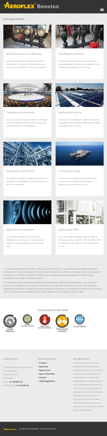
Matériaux (43, 366)
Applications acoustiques (20, 229)
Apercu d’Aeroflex (47, 374)
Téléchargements (47, 381)
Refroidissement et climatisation (24, 53)
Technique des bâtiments (20, 112)
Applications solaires (70, 112)
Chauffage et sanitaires (71, 53)
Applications (44, 370)
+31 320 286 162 (22, 385)
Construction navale (69, 171)
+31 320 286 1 (14, 382)
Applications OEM (68, 229)
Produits (43, 363)
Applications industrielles (20, 171)
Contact (42, 377)
